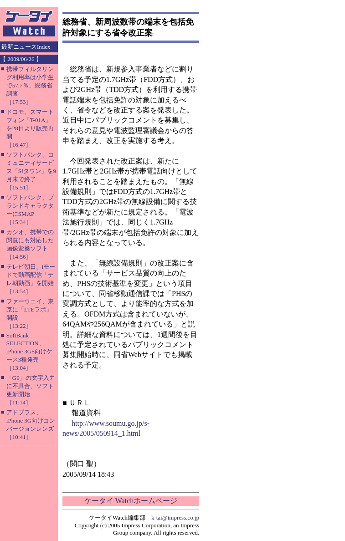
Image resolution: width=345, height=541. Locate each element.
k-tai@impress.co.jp (175, 517)
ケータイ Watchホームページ (130, 501)
